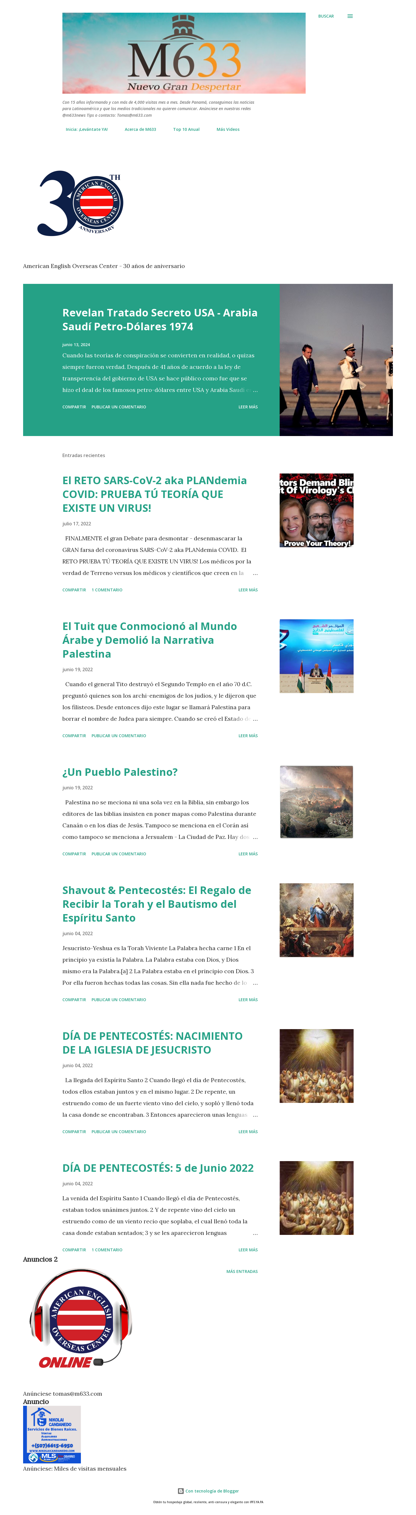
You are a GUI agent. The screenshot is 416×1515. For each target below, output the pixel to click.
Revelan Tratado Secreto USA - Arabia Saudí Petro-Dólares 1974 (160, 319)
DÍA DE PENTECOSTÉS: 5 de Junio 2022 (158, 1168)
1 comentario (107, 590)
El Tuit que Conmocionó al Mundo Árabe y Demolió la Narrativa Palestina (149, 640)
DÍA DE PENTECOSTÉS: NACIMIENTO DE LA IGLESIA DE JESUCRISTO (152, 1043)
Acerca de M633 (137, 129)
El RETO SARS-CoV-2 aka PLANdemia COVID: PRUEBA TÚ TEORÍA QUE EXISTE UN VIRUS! (154, 494)
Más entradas (242, 1271)
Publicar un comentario (119, 407)
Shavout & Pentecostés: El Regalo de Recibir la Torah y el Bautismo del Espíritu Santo (156, 904)
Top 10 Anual (183, 129)
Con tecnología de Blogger (208, 1491)
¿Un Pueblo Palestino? (120, 772)
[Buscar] (326, 16)
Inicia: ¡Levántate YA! (83, 129)
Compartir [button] (74, 407)
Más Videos (224, 129)
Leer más (248, 407)
